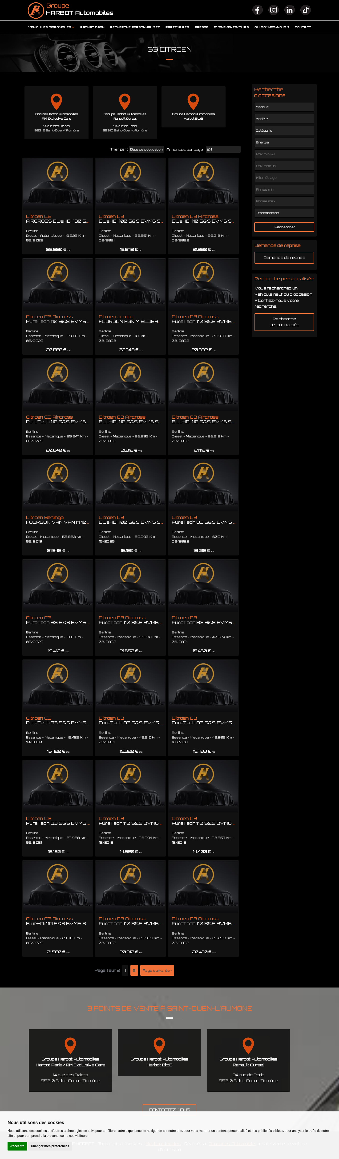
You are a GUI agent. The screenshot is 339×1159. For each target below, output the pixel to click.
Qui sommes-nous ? (271, 27)
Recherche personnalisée (135, 27)
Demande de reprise (284, 257)
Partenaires (177, 27)
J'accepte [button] (17, 1146)
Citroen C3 (134, 219)
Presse (201, 27)
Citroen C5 (78, 219)
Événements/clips (231, 27)
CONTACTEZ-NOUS (169, 1109)
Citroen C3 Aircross (213, 219)
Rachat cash (92, 27)
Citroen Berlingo (89, 520)
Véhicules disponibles (49, 27)
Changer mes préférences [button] (50, 1146)
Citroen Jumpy (149, 319)
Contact (303, 27)
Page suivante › (157, 970)
